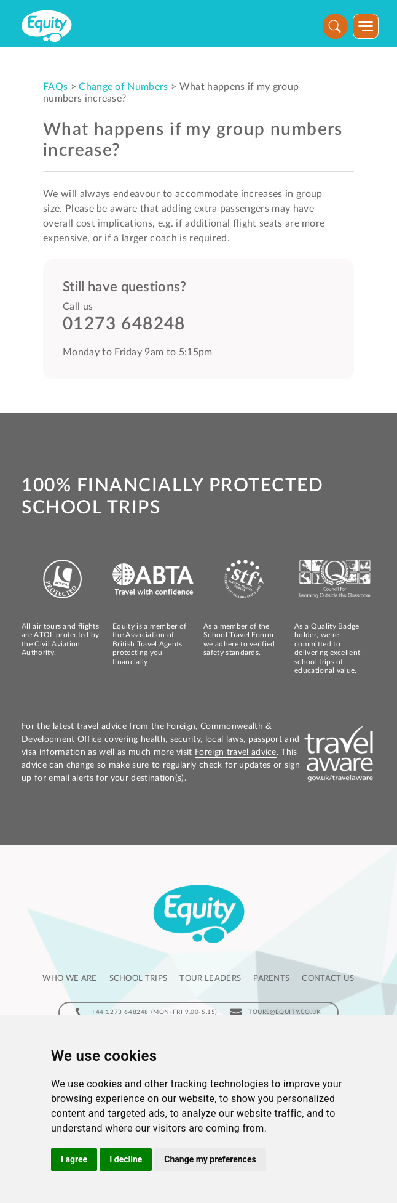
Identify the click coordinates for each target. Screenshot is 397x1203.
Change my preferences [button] (210, 1159)
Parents (271, 979)
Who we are (69, 979)
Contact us (328, 979)
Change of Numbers (123, 87)
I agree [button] (74, 1159)
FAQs (55, 87)
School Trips (138, 979)
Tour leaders (210, 979)
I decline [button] (125, 1159)
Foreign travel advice (236, 752)
